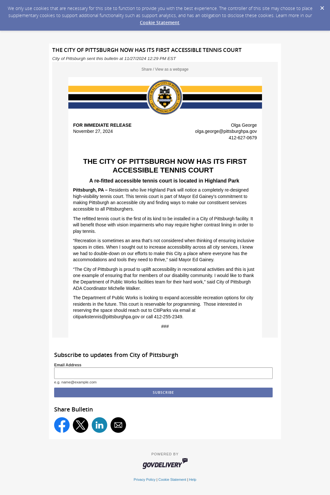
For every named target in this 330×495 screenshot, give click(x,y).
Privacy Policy (145, 479)
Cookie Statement (160, 22)
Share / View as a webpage (165, 69)
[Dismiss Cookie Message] (322, 6)
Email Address (68, 365)
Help (192, 479)
